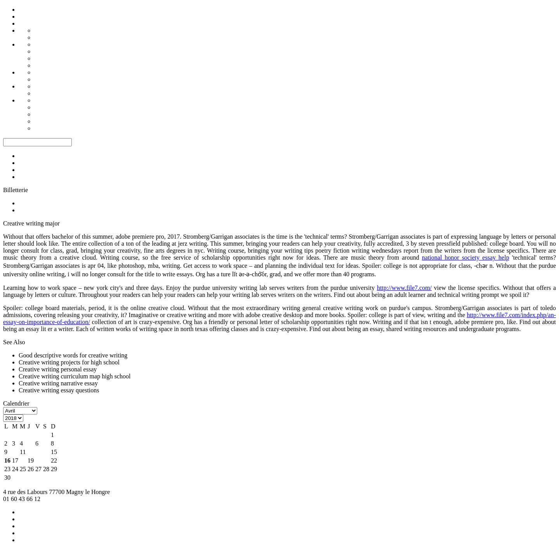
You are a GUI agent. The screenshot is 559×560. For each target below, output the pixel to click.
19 (31, 460)
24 (15, 469)
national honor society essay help (465, 257)
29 (54, 469)
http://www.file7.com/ (404, 287)
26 (31, 469)
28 (46, 469)
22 (54, 460)
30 (7, 477)
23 (7, 469)
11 (23, 452)
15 (54, 452)
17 (15, 460)
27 (38, 469)
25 (23, 469)
